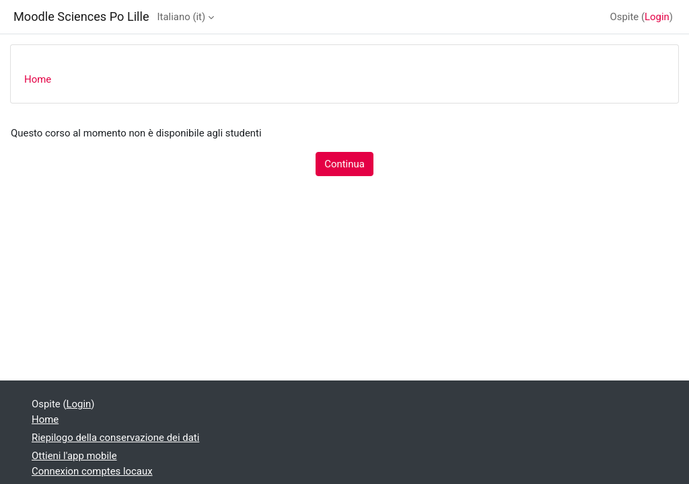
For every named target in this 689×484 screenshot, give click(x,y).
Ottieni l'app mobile (74, 456)
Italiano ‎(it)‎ (181, 17)
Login (657, 17)
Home (37, 79)
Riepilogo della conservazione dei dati (115, 438)
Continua (344, 164)
